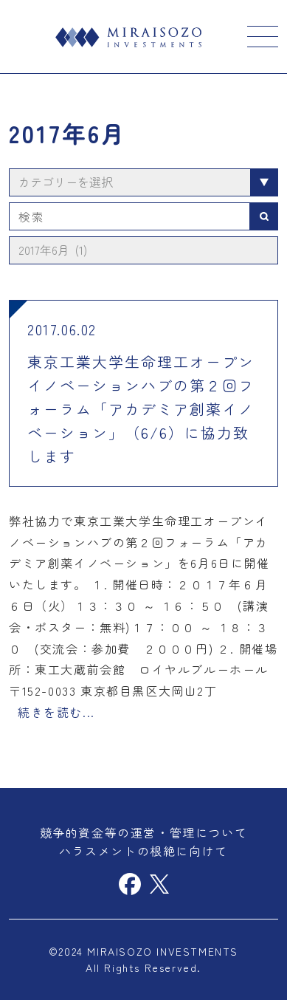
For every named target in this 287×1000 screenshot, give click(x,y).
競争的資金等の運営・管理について (144, 832)
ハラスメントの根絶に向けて (143, 851)
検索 (264, 216)
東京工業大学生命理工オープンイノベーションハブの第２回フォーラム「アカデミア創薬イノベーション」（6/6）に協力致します (141, 409)
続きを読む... (56, 712)
